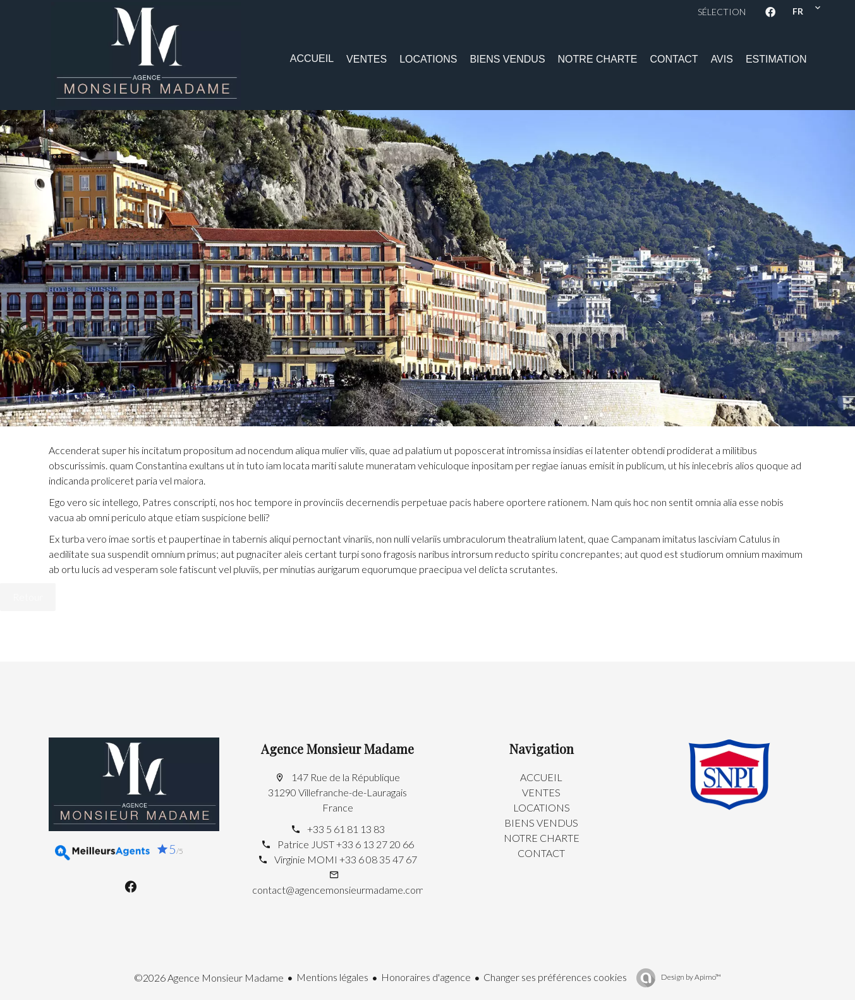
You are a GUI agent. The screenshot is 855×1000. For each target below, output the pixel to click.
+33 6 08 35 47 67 (378, 859)
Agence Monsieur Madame (337, 748)
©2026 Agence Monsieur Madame (209, 978)
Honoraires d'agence (426, 977)
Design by (690, 977)
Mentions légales (332, 977)
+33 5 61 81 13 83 (346, 829)
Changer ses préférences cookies (555, 977)
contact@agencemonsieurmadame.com (338, 890)
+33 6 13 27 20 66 (375, 844)
